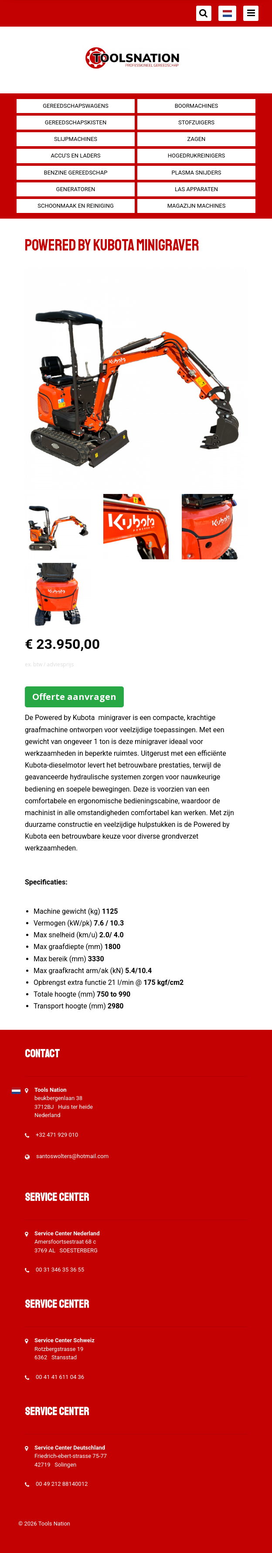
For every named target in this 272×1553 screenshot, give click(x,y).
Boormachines (196, 106)
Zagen (196, 139)
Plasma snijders (196, 172)
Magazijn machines (196, 205)
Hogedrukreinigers (196, 155)
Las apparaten (196, 189)
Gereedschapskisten (75, 122)
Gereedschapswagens (75, 106)
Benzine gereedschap (76, 172)
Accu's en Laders (75, 155)
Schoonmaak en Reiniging (75, 205)
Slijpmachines (75, 139)
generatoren (75, 189)
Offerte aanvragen (74, 697)
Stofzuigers (196, 122)
